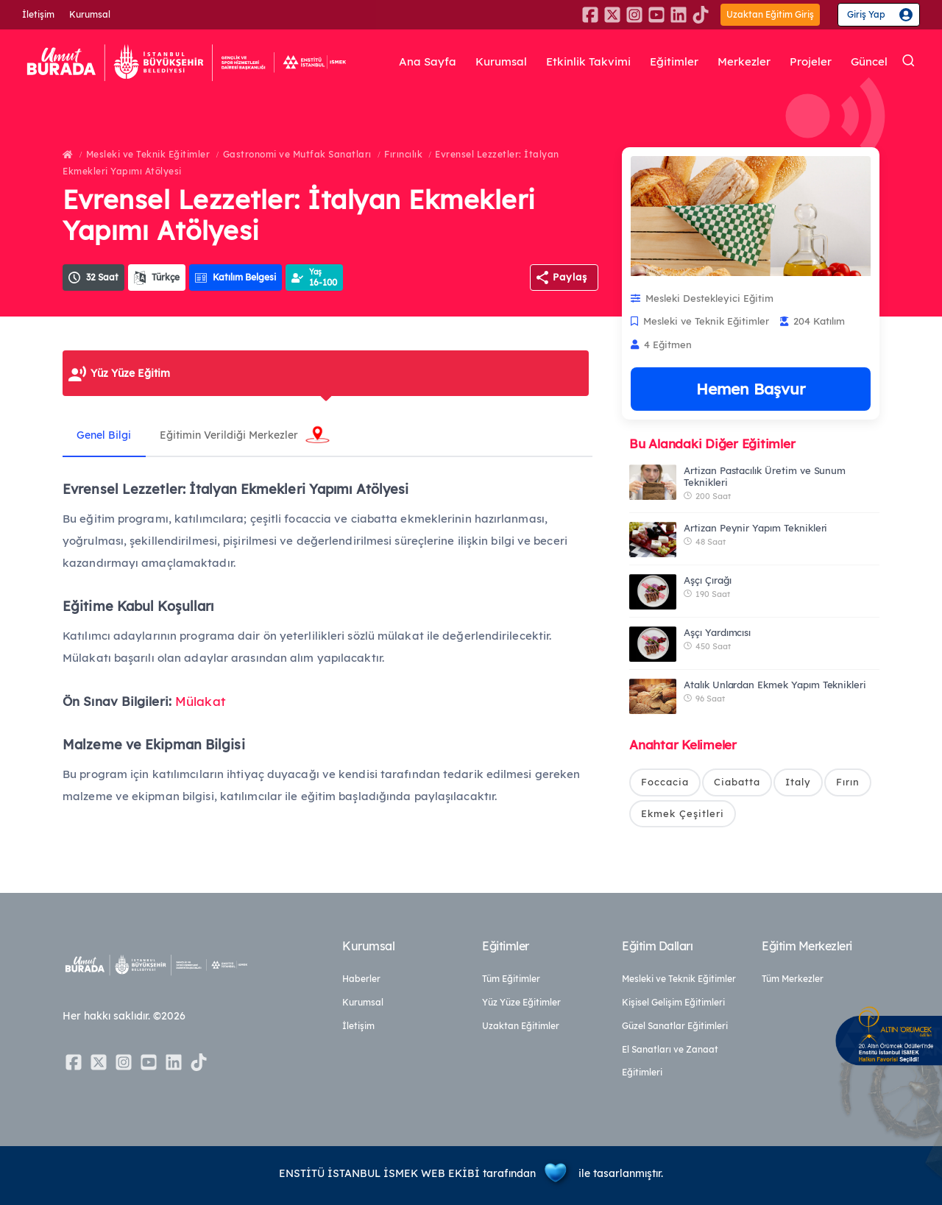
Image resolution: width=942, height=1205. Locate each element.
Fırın (848, 782)
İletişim (38, 14)
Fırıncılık (403, 154)
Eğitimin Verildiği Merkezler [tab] (230, 435)
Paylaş (570, 277)
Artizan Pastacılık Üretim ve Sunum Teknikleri (765, 476)
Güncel (869, 62)
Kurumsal (89, 14)
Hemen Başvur (750, 388)
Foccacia (665, 782)
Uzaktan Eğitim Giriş (770, 14)
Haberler (361, 978)
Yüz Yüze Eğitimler (521, 1002)
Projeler (811, 62)
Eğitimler (674, 62)
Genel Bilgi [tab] (104, 435)
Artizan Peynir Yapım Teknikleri (755, 528)
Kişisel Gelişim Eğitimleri (673, 1002)
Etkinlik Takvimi (588, 62)
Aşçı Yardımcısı (717, 632)
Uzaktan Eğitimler (520, 1025)
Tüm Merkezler (793, 978)
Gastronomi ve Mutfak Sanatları (297, 154)
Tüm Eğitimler (511, 978)
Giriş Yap (866, 14)
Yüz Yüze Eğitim (130, 373)
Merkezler (744, 62)
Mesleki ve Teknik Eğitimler (148, 154)
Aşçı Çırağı (707, 580)
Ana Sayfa (427, 62)
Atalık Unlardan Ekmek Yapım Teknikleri (775, 684)
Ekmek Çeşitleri (682, 813)
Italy (798, 782)
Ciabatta (737, 782)
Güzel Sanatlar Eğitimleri (675, 1025)
